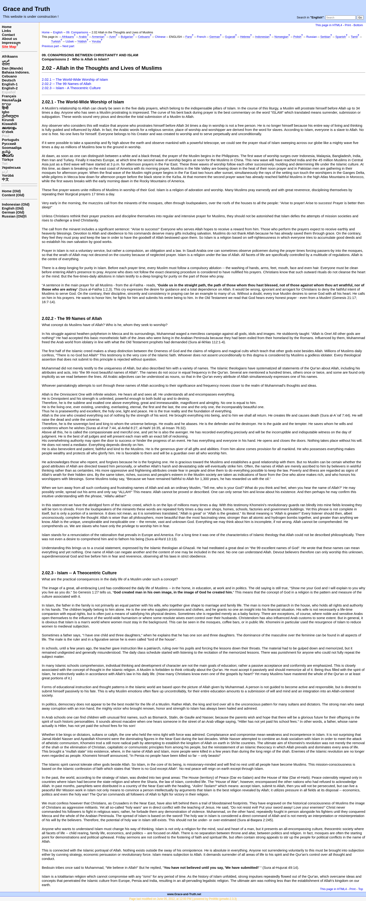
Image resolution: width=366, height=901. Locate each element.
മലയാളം (9, 128)
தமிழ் (6, 152)
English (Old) (13, 208)
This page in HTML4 (328, 25)
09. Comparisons (77, 32)
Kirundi (8, 120)
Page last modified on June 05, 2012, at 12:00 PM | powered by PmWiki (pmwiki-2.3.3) (183, 899)
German (214, 37)
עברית (6, 104)
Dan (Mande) (12, 68)
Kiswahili (9, 124)
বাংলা (6, 64)
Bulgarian (127, 37)
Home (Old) (11, 191)
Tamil (354, 37)
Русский (9, 144)
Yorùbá (8, 175)
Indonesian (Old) (15, 204)
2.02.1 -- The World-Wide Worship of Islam (75, 79)
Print (348, 25)
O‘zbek (7, 132)
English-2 (10, 88)
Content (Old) (13, 195)
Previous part (50, 46)
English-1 (10, 84)
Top (360, 889)
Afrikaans (10, 56)
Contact (8, 35)
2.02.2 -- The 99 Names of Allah (66, 84)
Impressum (11, 43)
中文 (5, 179)
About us (9, 39)
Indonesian (262, 37)
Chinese (160, 37)
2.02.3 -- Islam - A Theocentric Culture (71, 88)
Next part (68, 46)
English (58, 32)
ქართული (10, 116)
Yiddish (82, 41)
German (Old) (13, 212)
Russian (311, 37)
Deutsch (9, 80)
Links (6, 31)
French (201, 37)
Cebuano (9, 76)
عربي (6, 60)
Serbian (325, 37)
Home (7, 27)
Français (9, 96)
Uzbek (70, 41)
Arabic (83, 37)
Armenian (98, 37)
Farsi (188, 37)
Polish (297, 37)
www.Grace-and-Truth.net (184, 894)
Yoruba (96, 41)
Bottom (358, 25)
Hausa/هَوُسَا (11, 100)
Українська (11, 167)
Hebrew (245, 37)
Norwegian (281, 37)
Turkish (55, 41)
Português (10, 140)
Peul (5, 136)
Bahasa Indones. (16, 72)
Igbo (5, 112)
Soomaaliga (11, 148)
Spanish (340, 37)
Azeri (112, 37)
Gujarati (230, 37)
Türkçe (7, 159)
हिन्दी (5, 108)
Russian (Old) (13, 216)
